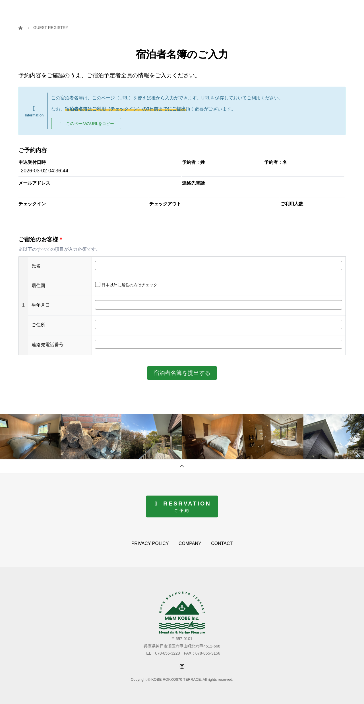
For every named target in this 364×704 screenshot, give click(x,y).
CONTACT (222, 543)
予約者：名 (275, 162)
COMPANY (190, 543)
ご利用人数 (291, 204)
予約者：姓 (193, 162)
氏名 (36, 266)
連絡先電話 (193, 183)
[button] (86, 123)
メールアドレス (34, 183)
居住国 (38, 285)
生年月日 (41, 305)
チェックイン (32, 204)
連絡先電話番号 (47, 344)
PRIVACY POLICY (150, 543)
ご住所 (38, 324)
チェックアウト (165, 204)
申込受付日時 (32, 162)
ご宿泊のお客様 (40, 239)
